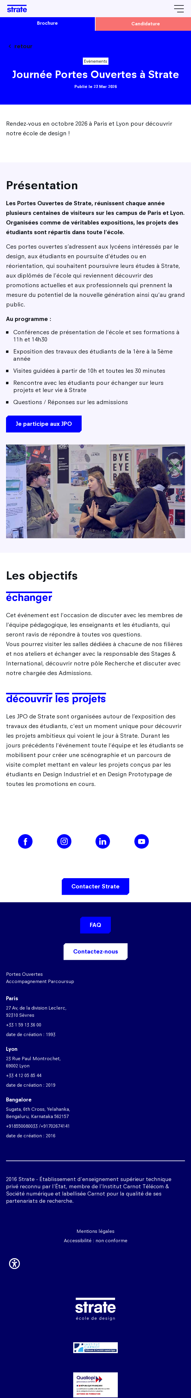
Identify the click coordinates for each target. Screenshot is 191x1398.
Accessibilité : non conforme (95, 1240)
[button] (14, 1263)
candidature (145, 24)
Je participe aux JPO (44, 423)
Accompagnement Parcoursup (40, 981)
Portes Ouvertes (24, 974)
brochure (47, 23)
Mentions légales (95, 1231)
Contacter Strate (95, 886)
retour (23, 46)
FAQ (95, 925)
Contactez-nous (95, 951)
